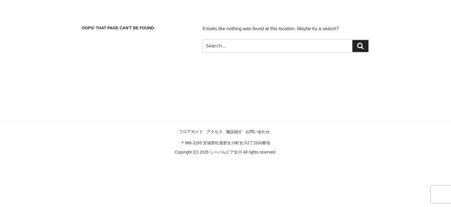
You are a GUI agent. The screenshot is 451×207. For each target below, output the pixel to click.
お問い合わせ (258, 131)
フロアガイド (191, 131)
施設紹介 (234, 131)
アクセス (215, 131)
